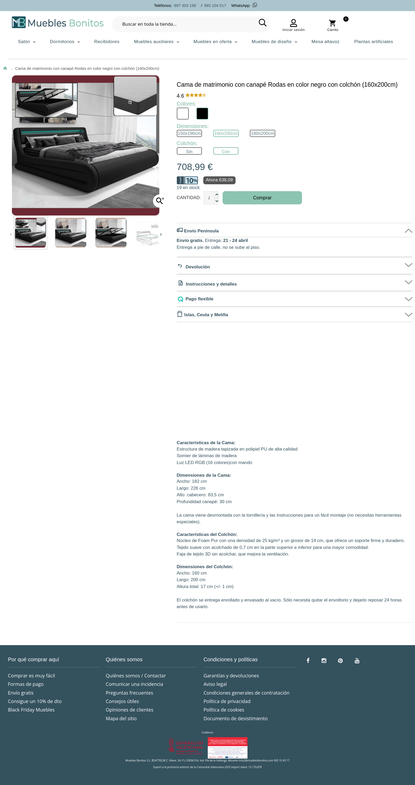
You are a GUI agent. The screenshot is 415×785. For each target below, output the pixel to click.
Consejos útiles (122, 701)
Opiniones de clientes (129, 709)
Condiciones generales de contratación (247, 693)
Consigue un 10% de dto (35, 701)
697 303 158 (185, 5)
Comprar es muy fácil (31, 675)
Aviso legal (215, 684)
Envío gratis (21, 693)
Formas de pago (26, 684)
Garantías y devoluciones (231, 675)
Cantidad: (189, 197)
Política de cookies (224, 709)
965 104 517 (215, 5)
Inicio (5, 68)
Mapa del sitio (121, 718)
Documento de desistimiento (236, 718)
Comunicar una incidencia (134, 684)
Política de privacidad (227, 701)
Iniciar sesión (293, 29)
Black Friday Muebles (31, 709)
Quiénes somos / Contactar (136, 675)
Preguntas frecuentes (129, 693)
